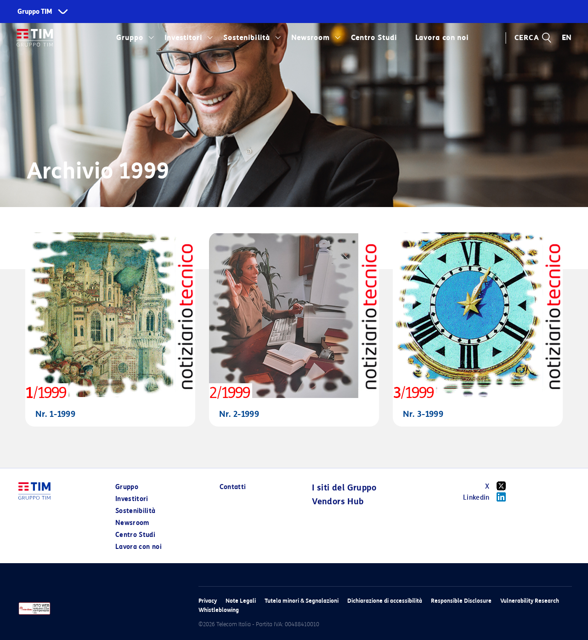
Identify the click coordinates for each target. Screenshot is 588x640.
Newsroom (310, 38)
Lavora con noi (442, 38)
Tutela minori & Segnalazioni (302, 600)
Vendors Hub (337, 501)
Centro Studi (374, 38)
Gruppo (129, 38)
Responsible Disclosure (461, 600)
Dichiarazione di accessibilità (384, 600)
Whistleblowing (218, 609)
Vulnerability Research (529, 600)
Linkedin (487, 497)
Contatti (233, 487)
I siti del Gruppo (344, 488)
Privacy (207, 600)
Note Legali (241, 600)
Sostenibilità (246, 38)
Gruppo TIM (34, 12)
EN (567, 38)
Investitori (183, 38)
